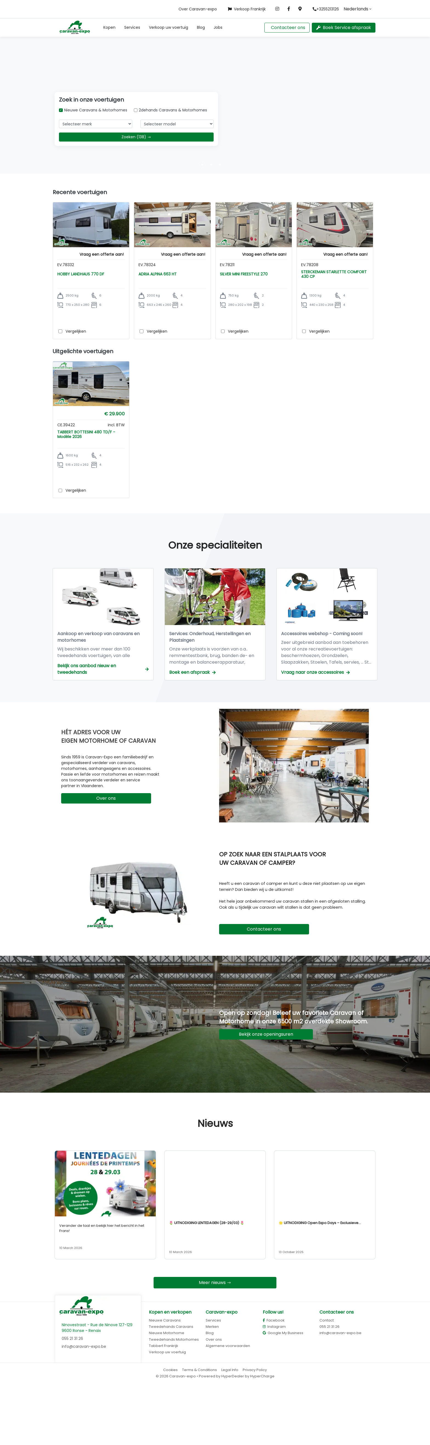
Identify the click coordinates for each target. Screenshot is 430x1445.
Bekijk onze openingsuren (266, 1094)
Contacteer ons (288, 27)
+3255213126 (326, 9)
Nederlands (356, 9)
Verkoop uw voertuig (168, 27)
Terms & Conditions (199, 1429)
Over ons (106, 858)
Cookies (170, 1429)
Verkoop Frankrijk (247, 9)
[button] (109, 27)
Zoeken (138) (136, 137)
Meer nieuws (215, 1342)
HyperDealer (232, 1436)
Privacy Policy (255, 1429)
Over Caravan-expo (198, 9)
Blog (201, 27)
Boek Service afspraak (343, 27)
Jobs (218, 27)
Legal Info (229, 1429)
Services (132, 27)
